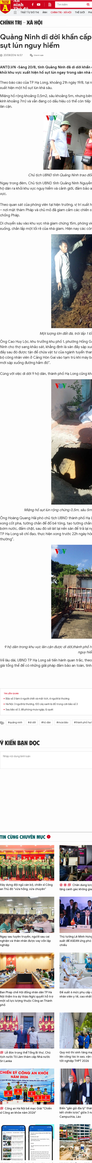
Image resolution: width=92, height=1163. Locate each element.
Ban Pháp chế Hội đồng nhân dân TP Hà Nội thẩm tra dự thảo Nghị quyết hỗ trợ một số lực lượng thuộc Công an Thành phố (26, 999)
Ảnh (44, 12)
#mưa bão (62, 722)
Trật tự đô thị (29, 12)
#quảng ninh (15, 722)
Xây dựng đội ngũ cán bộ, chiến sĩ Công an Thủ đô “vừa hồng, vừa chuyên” (26, 887)
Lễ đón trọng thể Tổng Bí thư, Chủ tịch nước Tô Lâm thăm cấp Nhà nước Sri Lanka (25, 1057)
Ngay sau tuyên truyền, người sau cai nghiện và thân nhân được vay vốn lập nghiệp (25, 941)
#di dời (32, 722)
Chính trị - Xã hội (61, 12)
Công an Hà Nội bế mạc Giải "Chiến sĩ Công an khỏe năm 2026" (26, 1111)
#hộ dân (46, 722)
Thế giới (80, 12)
